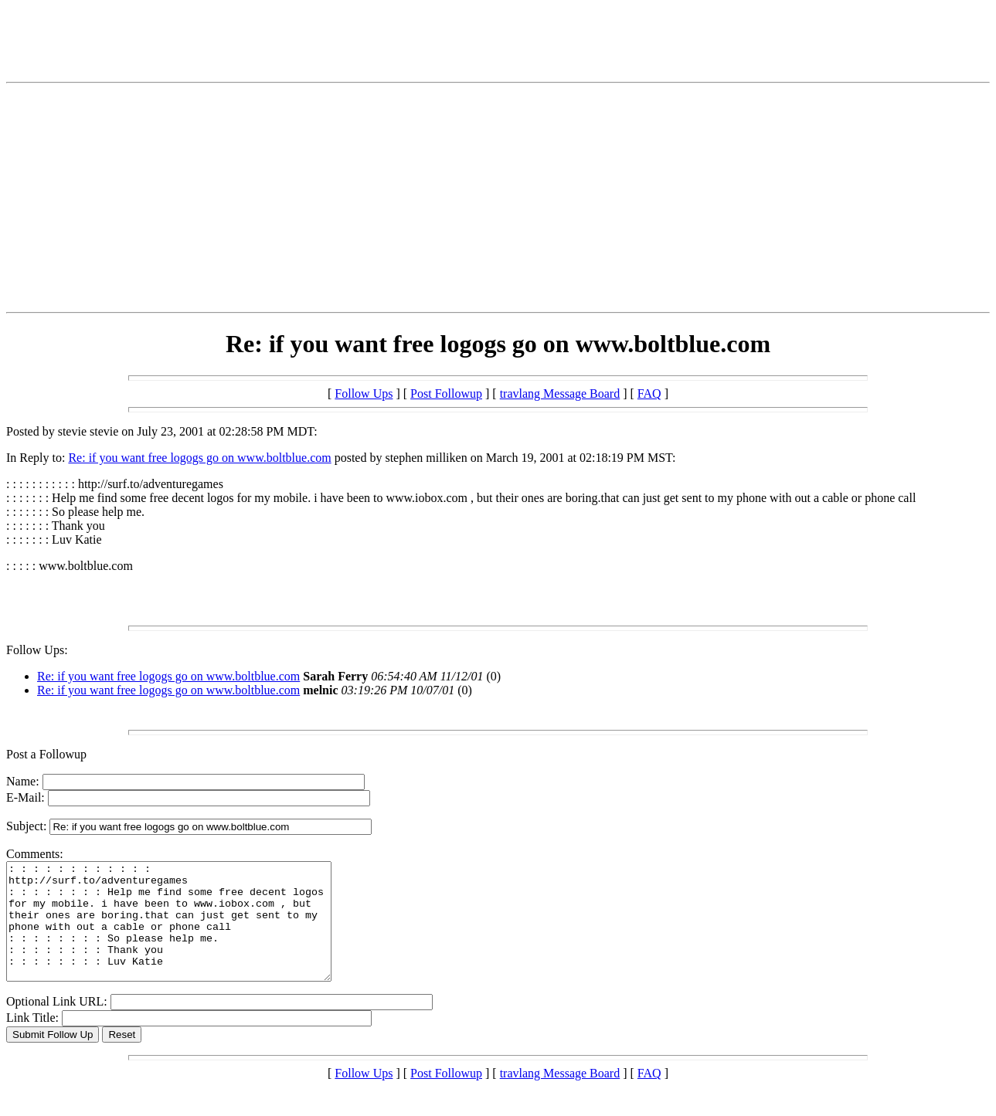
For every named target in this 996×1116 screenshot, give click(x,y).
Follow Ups (364, 393)
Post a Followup (46, 754)
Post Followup (446, 393)
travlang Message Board (560, 393)
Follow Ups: (37, 649)
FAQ (649, 393)
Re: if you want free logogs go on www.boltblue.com (199, 457)
